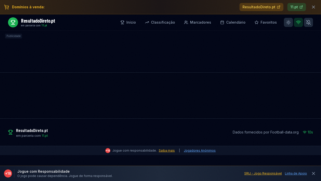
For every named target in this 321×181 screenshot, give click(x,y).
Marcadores (197, 22)
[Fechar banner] (313, 7)
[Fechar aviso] (313, 173)
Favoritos (266, 22)
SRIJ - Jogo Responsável (263, 173)
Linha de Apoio (296, 173)
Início (128, 22)
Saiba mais (167, 150)
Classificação (160, 22)
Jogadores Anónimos (200, 150)
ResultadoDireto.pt (261, 7)
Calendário (233, 22)
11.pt (296, 7)
